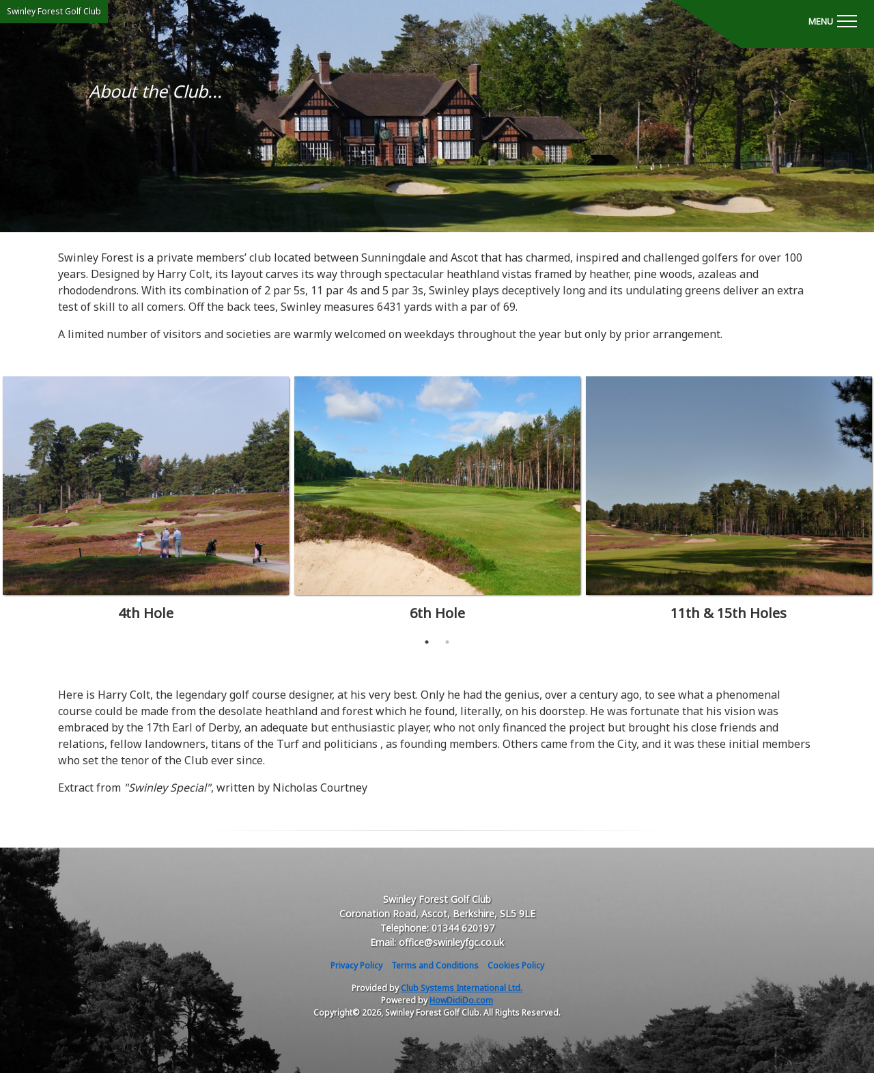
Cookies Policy (516, 965)
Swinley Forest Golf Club (54, 11)
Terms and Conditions (435, 965)
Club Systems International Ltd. (461, 988)
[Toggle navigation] (832, 20)
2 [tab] (447, 642)
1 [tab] (427, 642)
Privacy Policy (356, 965)
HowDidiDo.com (461, 1000)
